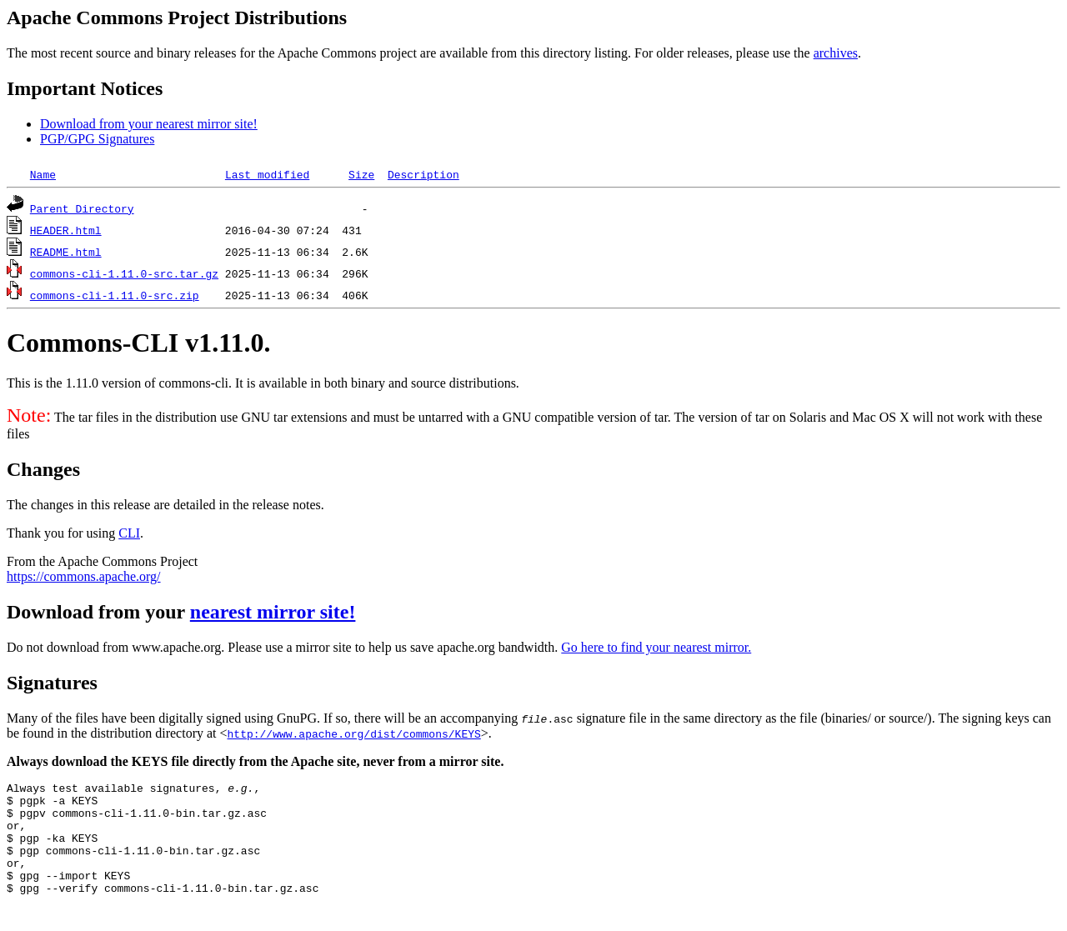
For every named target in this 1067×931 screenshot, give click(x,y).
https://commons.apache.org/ (84, 576)
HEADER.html (66, 230)
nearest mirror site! (273, 612)
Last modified (267, 174)
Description (423, 174)
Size (361, 174)
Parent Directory (82, 208)
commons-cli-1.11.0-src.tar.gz (124, 273)
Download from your (98, 612)
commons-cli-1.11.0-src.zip (114, 295)
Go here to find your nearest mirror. (656, 647)
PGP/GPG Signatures (97, 139)
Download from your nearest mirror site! (149, 124)
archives (836, 53)
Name (43, 174)
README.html (66, 251)
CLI (129, 533)
